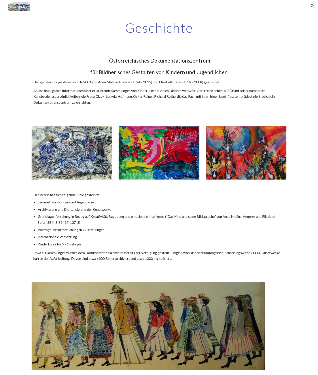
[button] (312, 6)
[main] (159, 28)
